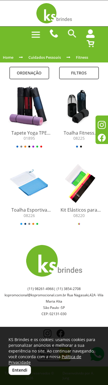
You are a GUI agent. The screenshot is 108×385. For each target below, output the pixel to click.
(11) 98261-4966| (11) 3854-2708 (54, 288)
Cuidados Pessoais (44, 57)
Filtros (79, 73)
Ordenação (29, 73)
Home (8, 57)
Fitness (82, 57)
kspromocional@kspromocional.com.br (35, 295)
